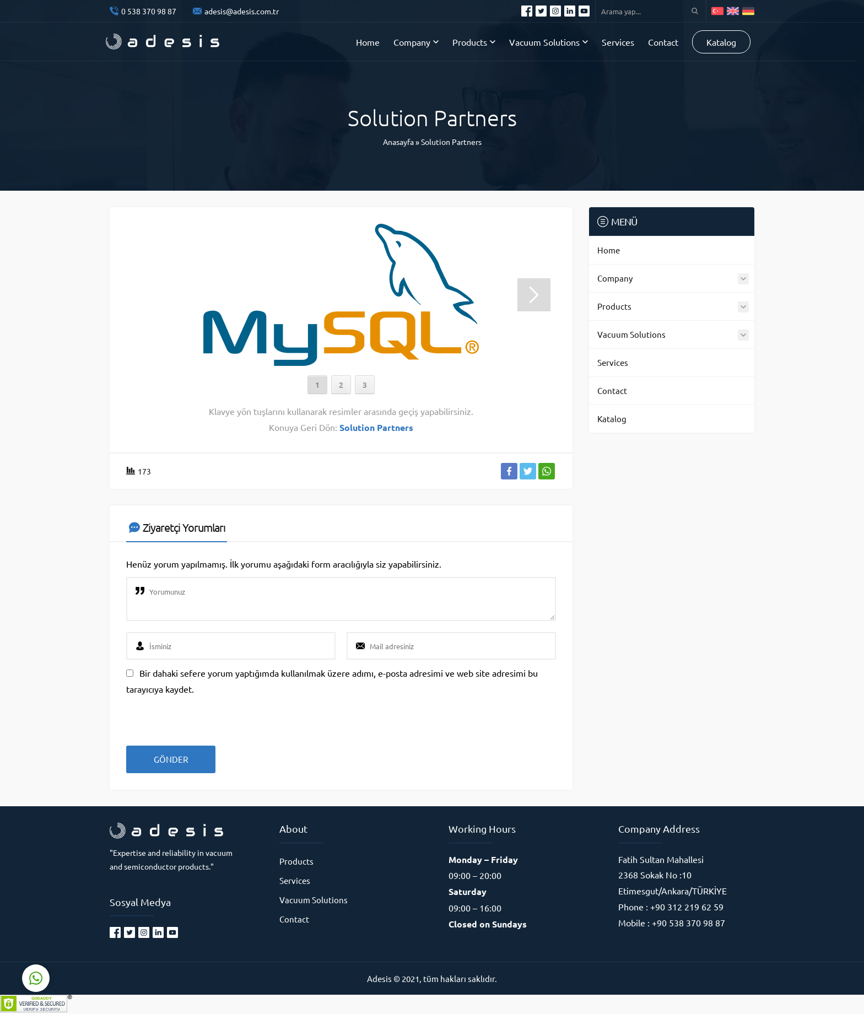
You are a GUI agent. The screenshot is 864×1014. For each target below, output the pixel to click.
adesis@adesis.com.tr (241, 11)
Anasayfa (398, 142)
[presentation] (201, 716)
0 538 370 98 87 (148, 11)
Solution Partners (451, 142)
